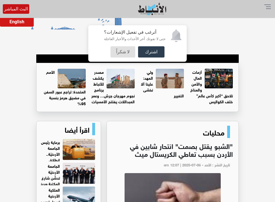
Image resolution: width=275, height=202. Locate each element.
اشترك (151, 51)
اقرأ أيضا (77, 129)
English (17, 21)
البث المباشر (16, 9)
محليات (213, 132)
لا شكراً (123, 51)
